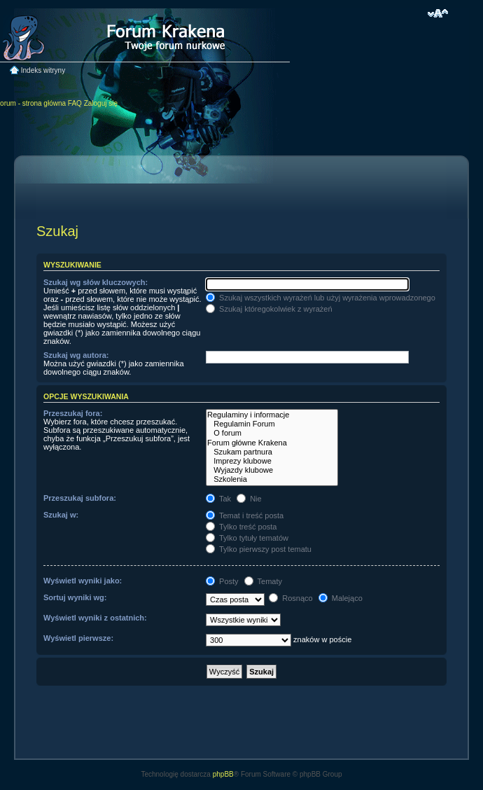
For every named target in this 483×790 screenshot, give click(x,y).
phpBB (223, 774)
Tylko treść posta (241, 526)
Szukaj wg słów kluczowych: (95, 282)
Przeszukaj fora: (72, 413)
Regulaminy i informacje (272, 415)
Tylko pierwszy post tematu (259, 549)
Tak (218, 498)
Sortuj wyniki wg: (74, 597)
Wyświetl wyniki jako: (82, 580)
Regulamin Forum (272, 424)
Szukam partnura (272, 452)
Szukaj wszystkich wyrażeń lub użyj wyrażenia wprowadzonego (320, 297)
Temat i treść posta (245, 515)
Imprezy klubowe (272, 461)
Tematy (263, 581)
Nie (249, 498)
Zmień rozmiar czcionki (438, 13)
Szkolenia (272, 479)
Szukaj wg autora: (76, 355)
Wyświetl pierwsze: (78, 638)
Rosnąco (290, 598)
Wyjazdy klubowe (272, 470)
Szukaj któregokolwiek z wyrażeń (269, 309)
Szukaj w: (60, 515)
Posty (222, 581)
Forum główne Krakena (272, 443)
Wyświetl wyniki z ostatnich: (95, 618)
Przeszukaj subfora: (79, 498)
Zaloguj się (101, 103)
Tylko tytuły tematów (247, 538)
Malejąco (340, 598)
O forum (272, 433)
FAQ (75, 103)
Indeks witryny (43, 70)
